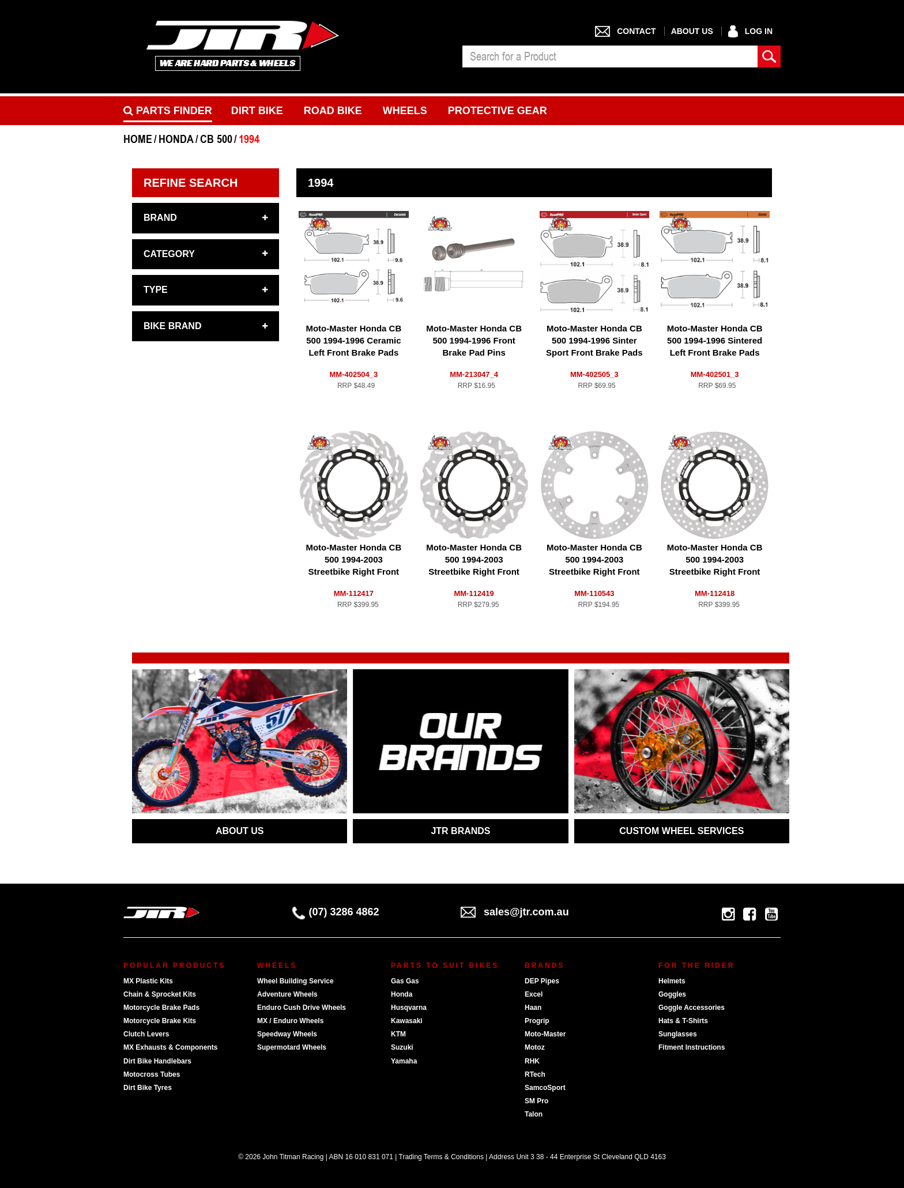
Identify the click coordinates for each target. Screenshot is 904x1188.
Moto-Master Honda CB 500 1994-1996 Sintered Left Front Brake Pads (715, 340)
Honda (401, 994)
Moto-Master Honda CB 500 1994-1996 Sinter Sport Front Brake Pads (594, 340)
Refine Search (191, 182)
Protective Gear (497, 110)
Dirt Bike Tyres (147, 1088)
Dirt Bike (257, 110)
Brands (544, 965)
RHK (532, 1061)
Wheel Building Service (295, 981)
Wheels (405, 110)
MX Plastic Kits (148, 981)
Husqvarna (409, 1008)
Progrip (537, 1021)
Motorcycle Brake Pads (161, 1008)
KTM (398, 1034)
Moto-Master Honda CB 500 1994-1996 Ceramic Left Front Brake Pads (353, 340)
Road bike (333, 110)
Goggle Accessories (691, 1008)
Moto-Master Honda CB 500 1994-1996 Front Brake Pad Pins (474, 340)
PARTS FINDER (167, 110)
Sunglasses (677, 1034)
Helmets (671, 981)
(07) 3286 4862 (335, 912)
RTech (535, 1074)
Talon (534, 1114)
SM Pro (536, 1101)
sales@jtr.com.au (515, 912)
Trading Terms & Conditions (441, 1157)
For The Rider (696, 965)
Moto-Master (545, 1034)
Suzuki (402, 1047)
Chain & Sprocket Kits (159, 994)
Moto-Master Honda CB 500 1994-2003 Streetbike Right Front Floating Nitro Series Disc (474, 571)
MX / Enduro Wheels (290, 1021)
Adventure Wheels (287, 994)
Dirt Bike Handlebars (157, 1061)
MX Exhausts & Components (170, 1047)
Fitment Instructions (691, 1047)
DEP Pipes (542, 981)
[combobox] (610, 56)
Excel (534, 994)
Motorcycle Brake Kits (159, 1021)
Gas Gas (405, 981)
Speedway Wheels (287, 1034)
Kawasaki (407, 1021)
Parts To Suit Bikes (445, 965)
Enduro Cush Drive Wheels (301, 1008)
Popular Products (174, 965)
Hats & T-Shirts (683, 1021)
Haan (533, 1008)
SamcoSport (545, 1088)
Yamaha (404, 1061)
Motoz (535, 1047)
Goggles (672, 994)
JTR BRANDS (460, 831)
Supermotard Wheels (291, 1047)
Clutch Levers (146, 1034)
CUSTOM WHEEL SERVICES (681, 831)
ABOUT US (240, 831)
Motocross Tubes (151, 1074)
